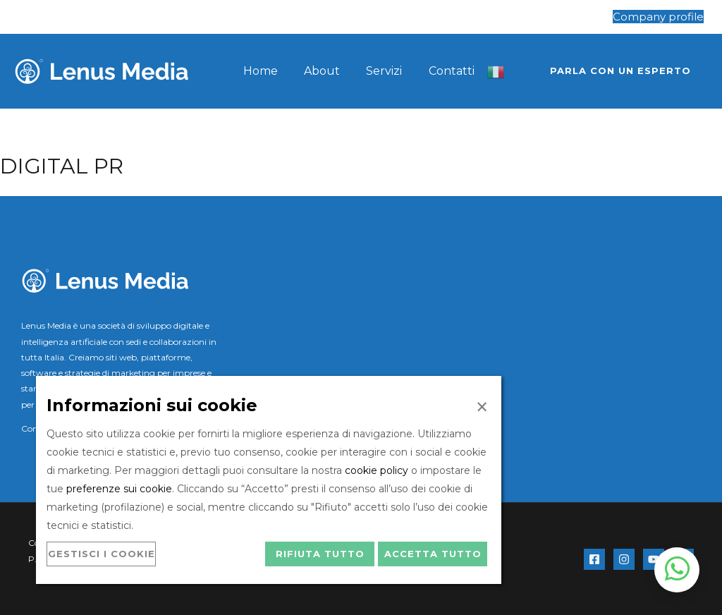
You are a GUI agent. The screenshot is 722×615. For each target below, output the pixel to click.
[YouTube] (653, 559)
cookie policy (376, 470)
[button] (620, 71)
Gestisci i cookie (101, 553)
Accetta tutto (433, 553)
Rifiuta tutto (320, 553)
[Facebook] (594, 559)
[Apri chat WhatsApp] (676, 569)
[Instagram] (624, 559)
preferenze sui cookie (119, 488)
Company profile (658, 16)
